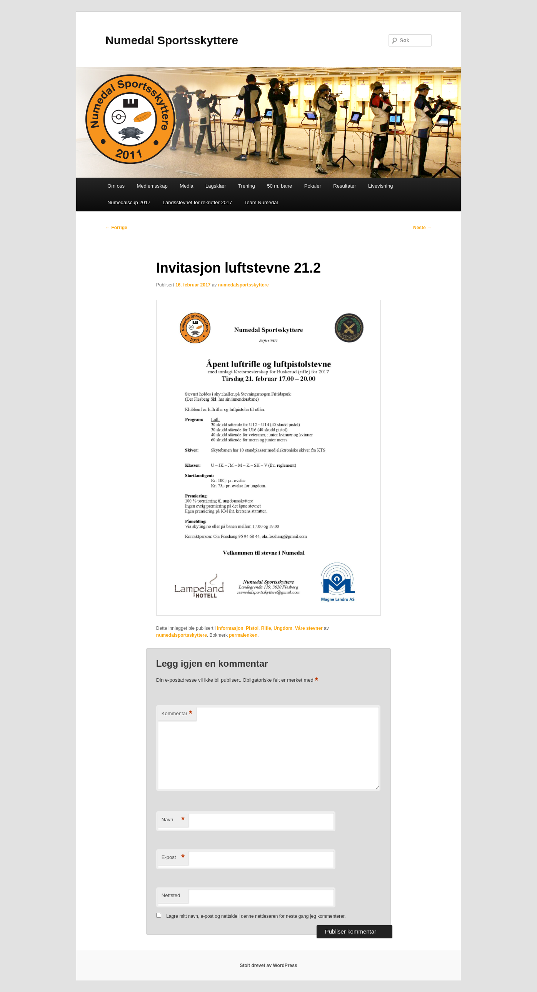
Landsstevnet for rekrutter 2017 (197, 202)
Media (186, 186)
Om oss (116, 186)
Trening (246, 186)
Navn (173, 820)
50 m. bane (279, 186)
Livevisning (380, 186)
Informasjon (230, 628)
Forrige (116, 227)
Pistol (252, 628)
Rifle (266, 628)
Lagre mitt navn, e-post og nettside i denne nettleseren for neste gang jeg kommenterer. (255, 916)
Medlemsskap (152, 186)
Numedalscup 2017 (128, 202)
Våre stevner (309, 628)
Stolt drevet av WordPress (268, 965)
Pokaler (312, 186)
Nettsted (171, 895)
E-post (173, 857)
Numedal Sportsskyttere (171, 40)
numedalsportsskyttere (243, 285)
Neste (422, 227)
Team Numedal (261, 202)
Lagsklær (215, 186)
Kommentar (177, 713)
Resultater (344, 186)
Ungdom (283, 628)
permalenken (243, 635)
